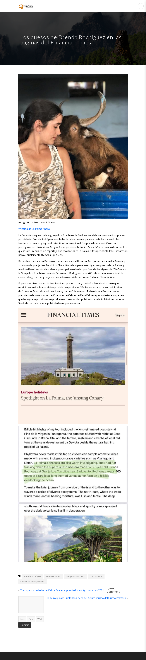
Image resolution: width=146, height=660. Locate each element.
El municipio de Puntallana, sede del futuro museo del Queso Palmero (86, 598)
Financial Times (53, 576)
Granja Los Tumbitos (75, 576)
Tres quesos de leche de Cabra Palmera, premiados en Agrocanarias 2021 (62, 590)
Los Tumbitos (96, 576)
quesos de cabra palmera (32, 581)
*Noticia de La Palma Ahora (34, 229)
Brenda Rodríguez (32, 576)
